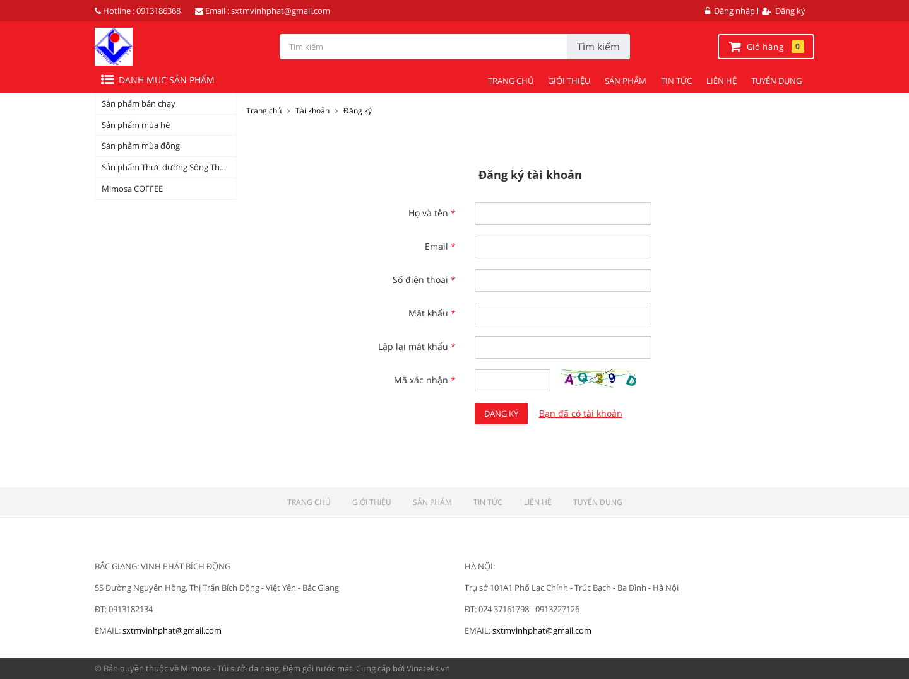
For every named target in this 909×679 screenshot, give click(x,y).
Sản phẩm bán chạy (138, 103)
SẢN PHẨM (625, 80)
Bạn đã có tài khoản (580, 413)
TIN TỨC (676, 80)
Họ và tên (432, 213)
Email (440, 246)
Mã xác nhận (425, 380)
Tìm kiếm (598, 47)
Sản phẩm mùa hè (136, 125)
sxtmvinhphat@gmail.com (280, 10)
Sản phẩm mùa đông (141, 145)
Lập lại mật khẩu (417, 346)
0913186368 (158, 10)
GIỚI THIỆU (569, 80)
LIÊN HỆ (721, 80)
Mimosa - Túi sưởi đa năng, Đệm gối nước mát (266, 668)
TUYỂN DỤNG (776, 80)
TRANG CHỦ (510, 80)
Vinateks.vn (428, 668)
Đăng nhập (730, 10)
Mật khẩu (432, 313)
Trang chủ (264, 110)
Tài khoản (312, 110)
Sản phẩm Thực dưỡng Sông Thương (169, 167)
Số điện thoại (424, 280)
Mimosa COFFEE (132, 188)
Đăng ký (783, 10)
